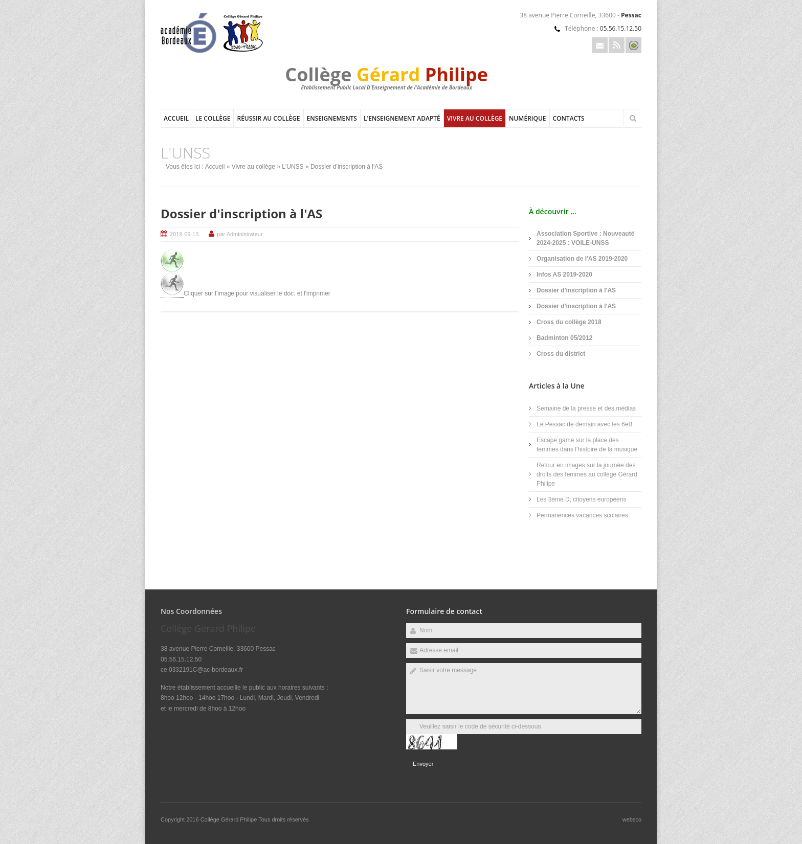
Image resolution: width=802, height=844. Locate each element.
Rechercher (632, 118)
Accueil (176, 118)
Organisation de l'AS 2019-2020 (582, 258)
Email (600, 45)
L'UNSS (292, 166)
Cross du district (561, 353)
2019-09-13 (184, 234)
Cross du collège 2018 (569, 322)
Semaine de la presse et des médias (586, 408)
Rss (617, 45)
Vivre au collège (474, 118)
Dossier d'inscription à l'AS (241, 213)
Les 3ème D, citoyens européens (581, 499)
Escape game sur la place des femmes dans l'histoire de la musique (587, 445)
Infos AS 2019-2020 (564, 274)
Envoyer (423, 764)
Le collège (213, 118)
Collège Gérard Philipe (230, 819)
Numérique (527, 118)
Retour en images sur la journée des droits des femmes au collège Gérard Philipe (587, 474)
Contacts (569, 118)
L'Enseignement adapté (402, 118)
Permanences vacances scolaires (582, 515)
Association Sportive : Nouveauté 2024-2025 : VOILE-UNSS (585, 238)
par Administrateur (239, 234)
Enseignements (332, 118)
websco (631, 819)
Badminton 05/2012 (564, 337)
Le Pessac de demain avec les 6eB (584, 424)
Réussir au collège (268, 118)
